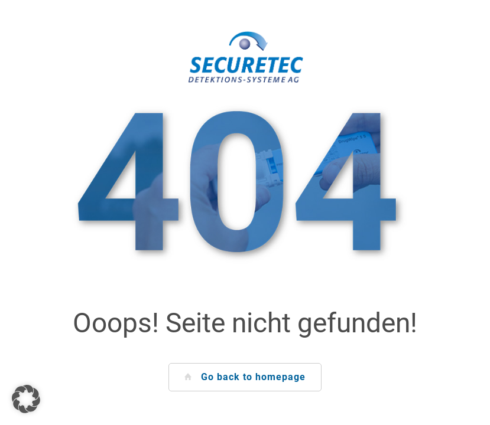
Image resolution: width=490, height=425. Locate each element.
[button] (26, 399)
